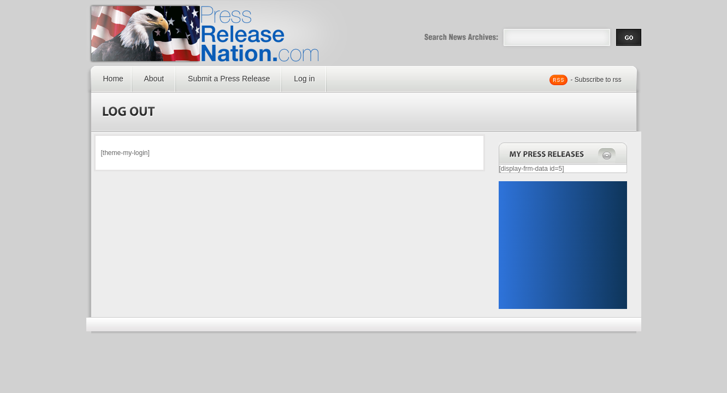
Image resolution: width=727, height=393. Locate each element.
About (154, 78)
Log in (304, 78)
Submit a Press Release (229, 78)
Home (113, 78)
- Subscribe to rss (596, 80)
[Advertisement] (562, 245)
